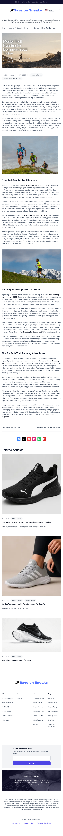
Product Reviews (17, 518)
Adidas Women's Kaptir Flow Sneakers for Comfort (24, 604)
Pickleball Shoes (7, 707)
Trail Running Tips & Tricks (12, 78)
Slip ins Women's (7, 715)
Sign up (31, 763)
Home (4, 28)
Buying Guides (37, 702)
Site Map (51, 720)
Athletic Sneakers (7, 698)
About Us (51, 698)
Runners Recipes (38, 711)
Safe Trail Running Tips (11, 427)
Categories (5, 720)
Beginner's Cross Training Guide (48, 427)
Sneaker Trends (30, 600)
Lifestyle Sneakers (7, 702)
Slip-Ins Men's (6, 711)
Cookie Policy (52, 707)
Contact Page (52, 702)
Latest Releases (38, 720)
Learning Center (22, 28)
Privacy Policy (52, 715)
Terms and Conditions (44, 823)
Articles (11, 28)
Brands (19, 698)
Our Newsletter (53, 711)
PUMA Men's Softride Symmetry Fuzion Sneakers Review (26, 522)
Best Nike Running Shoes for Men (16, 660)
